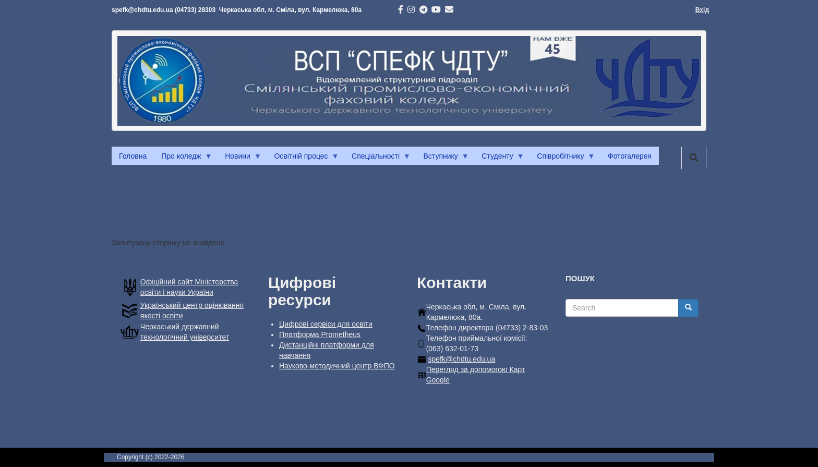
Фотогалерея (630, 156)
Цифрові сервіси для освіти (325, 324)
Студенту (499, 158)
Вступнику (442, 158)
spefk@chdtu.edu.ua (462, 359)
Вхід (702, 10)
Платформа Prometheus (319, 334)
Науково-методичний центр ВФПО (337, 366)
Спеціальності (377, 158)
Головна (133, 156)
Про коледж (183, 158)
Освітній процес (303, 158)
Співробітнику (562, 158)
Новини (239, 158)
